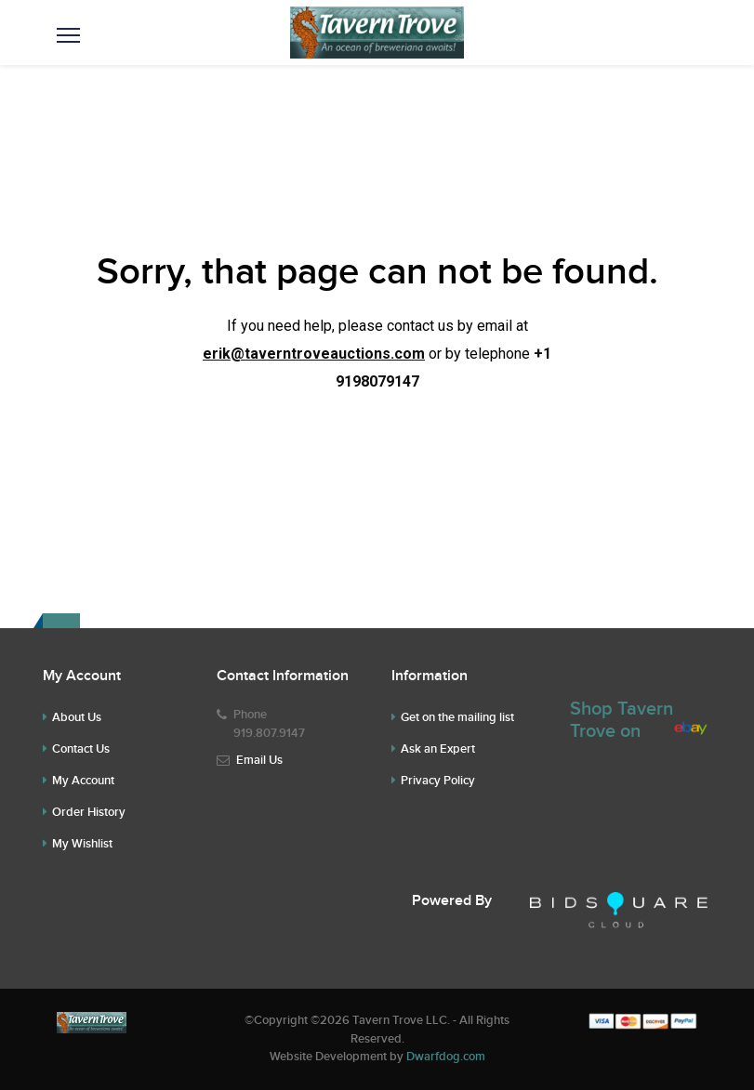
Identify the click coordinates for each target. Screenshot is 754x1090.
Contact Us (81, 749)
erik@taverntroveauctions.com (314, 353)
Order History (89, 812)
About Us (76, 717)
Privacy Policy (438, 780)
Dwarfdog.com (445, 1056)
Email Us (259, 760)
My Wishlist (82, 843)
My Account (83, 780)
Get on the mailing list (457, 717)
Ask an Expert (438, 749)
